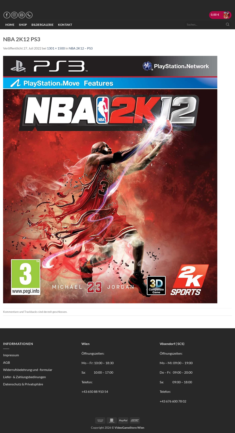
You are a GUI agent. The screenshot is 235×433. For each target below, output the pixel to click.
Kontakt (65, 24)
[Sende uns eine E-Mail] (21, 15)
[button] (220, 15)
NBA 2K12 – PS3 (81, 48)
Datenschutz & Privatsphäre (23, 384)
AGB (6, 362)
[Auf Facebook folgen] (6, 15)
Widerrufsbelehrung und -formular (27, 370)
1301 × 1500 (56, 48)
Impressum (11, 355)
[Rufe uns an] (29, 15)
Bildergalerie (42, 24)
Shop (23, 24)
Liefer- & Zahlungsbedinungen (24, 377)
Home (9, 24)
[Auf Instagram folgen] (14, 15)
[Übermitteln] (227, 24)
